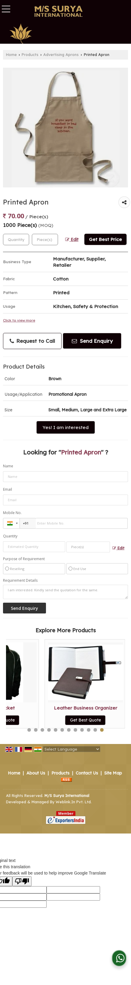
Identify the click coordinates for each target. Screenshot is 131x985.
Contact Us (87, 773)
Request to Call (32, 341)
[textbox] (45, 239)
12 (102, 730)
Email (7, 489)
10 (88, 730)
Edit (71, 239)
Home (11, 54)
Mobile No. (12, 512)
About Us (35, 773)
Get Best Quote (47, 720)
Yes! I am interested (66, 427)
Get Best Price (105, 239)
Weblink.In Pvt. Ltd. (74, 801)
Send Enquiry (92, 341)
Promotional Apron (47, 708)
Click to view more (19, 320)
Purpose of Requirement (24, 559)
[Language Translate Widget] (71, 749)
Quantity (10, 536)
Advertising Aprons (61, 54)
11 (95, 730)
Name (8, 466)
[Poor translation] (22, 881)
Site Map (113, 773)
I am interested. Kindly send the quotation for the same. (65, 592)
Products (30, 54)
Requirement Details (20, 580)
